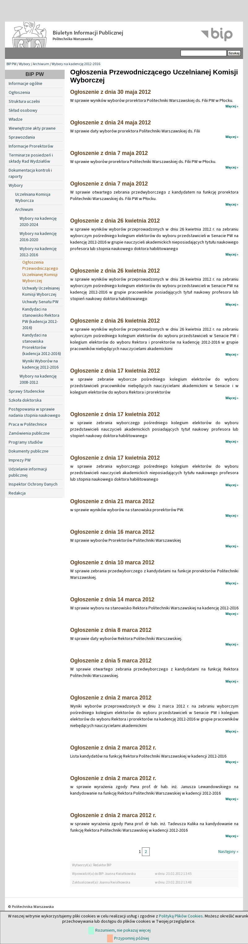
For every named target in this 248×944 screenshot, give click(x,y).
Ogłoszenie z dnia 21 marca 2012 (112, 501)
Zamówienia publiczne (29, 433)
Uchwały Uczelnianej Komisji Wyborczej (41, 291)
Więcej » (231, 106)
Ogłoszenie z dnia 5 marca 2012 (111, 661)
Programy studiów (26, 442)
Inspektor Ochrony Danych (33, 484)
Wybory (24, 64)
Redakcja (17, 493)
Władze (16, 119)
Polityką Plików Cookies (181, 916)
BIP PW (11, 64)
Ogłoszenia (19, 93)
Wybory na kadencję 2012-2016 (76, 64)
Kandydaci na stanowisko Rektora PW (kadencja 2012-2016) (40, 318)
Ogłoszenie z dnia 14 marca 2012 (112, 599)
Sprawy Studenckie (27, 391)
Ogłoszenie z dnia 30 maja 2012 (110, 92)
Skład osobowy (23, 110)
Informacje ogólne (25, 84)
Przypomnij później (131, 938)
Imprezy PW (20, 460)
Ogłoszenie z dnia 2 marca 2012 (111, 698)
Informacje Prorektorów (31, 146)
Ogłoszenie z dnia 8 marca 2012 (111, 630)
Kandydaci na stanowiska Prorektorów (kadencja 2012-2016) (41, 344)
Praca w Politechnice (28, 424)
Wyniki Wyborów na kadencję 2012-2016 (40, 364)
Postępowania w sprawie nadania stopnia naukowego (34, 412)
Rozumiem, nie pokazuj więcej (123, 930)
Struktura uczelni (24, 101)
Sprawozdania (22, 137)
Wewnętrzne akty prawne (32, 128)
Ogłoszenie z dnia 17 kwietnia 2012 (115, 371)
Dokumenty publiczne (29, 451)
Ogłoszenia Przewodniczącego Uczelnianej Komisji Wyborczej (40, 271)
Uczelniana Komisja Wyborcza (32, 197)
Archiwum (41, 64)
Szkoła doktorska (25, 400)
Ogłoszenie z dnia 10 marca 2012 (112, 562)
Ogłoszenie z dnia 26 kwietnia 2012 (115, 221)
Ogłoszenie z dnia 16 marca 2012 (112, 532)
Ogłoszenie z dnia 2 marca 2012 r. (113, 748)
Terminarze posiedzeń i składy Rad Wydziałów (31, 158)
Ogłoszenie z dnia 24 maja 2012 (110, 122)
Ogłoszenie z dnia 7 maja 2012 (109, 153)
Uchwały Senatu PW (40, 302)
